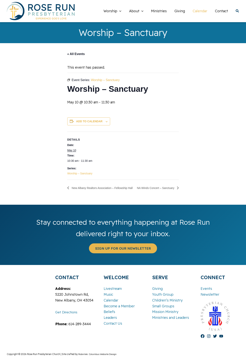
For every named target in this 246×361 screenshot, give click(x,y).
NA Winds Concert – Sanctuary (160, 188)
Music (108, 294)
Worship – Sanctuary (72, 173)
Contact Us (113, 323)
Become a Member (119, 306)
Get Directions (67, 312)
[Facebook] (203, 336)
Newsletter (210, 294)
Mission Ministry (165, 311)
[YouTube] (221, 336)
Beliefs (109, 311)
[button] (124, 11)
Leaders (110, 317)
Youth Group (162, 294)
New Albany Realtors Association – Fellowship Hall (99, 188)
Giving (157, 289)
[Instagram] (209, 336)
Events (206, 289)
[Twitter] (215, 336)
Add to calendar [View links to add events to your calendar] (82, 121)
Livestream (113, 289)
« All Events (69, 54)
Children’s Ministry (167, 300)
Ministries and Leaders (170, 317)
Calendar (111, 300)
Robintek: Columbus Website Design (97, 354)
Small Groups (163, 306)
